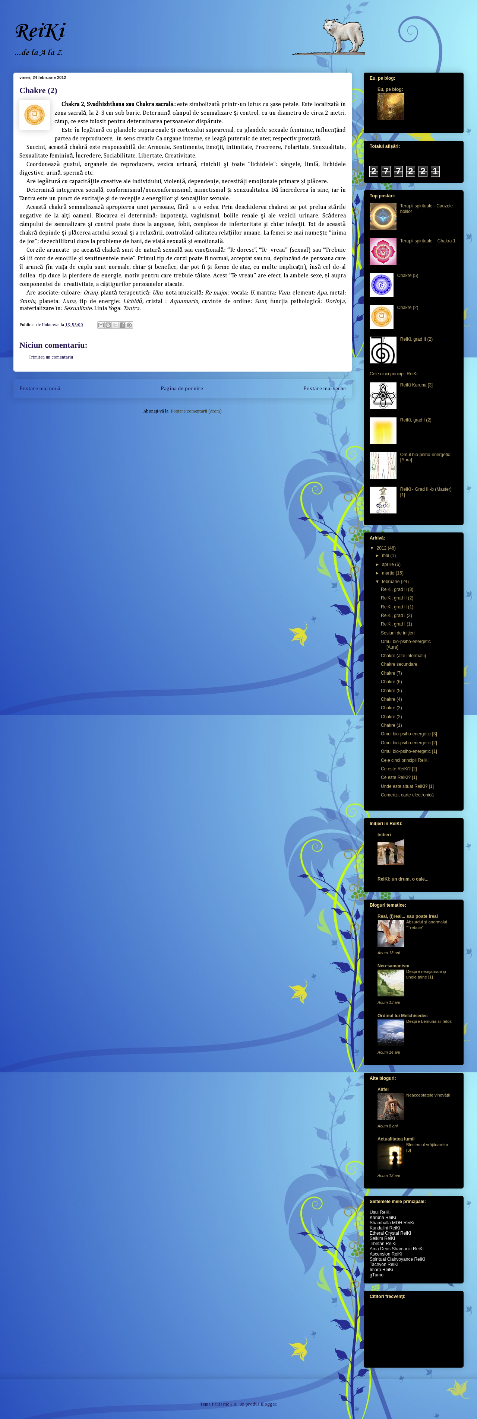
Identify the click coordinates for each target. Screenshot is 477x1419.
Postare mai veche (324, 388)
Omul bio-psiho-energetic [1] (409, 751)
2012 (382, 548)
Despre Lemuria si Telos (429, 1021)
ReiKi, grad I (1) (396, 624)
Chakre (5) (407, 275)
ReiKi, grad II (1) (397, 607)
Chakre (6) (391, 681)
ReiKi (38, 31)
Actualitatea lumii (396, 1139)
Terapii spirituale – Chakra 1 (428, 241)
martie (389, 573)
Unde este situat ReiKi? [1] (407, 786)
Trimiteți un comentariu (51, 357)
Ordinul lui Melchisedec (403, 1015)
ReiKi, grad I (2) (416, 420)
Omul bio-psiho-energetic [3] (409, 733)
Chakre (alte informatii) (403, 655)
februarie (391, 581)
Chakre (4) (391, 699)
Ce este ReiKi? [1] (399, 777)
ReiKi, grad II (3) (397, 589)
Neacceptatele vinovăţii (428, 1095)
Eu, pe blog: (390, 89)
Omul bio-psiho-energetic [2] (409, 742)
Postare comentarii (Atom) (196, 411)
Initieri (384, 834)
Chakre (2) (407, 307)
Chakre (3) (391, 707)
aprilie (388, 564)
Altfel (383, 1089)
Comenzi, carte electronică (407, 795)
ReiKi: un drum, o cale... (403, 879)
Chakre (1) (391, 725)
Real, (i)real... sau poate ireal (408, 916)
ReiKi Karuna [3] (416, 385)
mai (386, 555)
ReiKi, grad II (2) (416, 339)
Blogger (268, 1404)
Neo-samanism (393, 965)
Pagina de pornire (182, 388)
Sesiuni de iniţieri (398, 633)
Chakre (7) (391, 673)
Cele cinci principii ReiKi (393, 373)
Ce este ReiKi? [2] (399, 768)
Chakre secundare (399, 664)
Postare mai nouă (39, 388)
